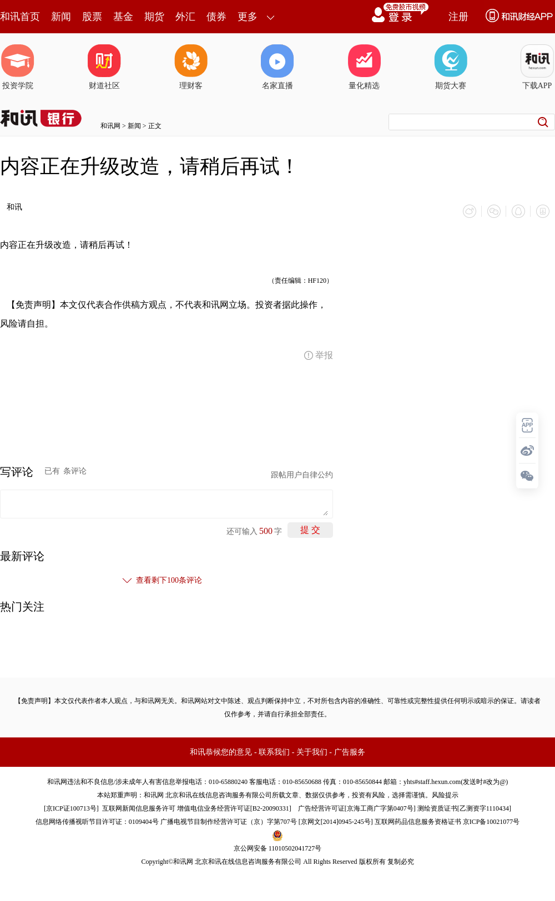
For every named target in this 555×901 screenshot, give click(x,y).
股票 (92, 16)
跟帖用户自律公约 (302, 475)
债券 (216, 16)
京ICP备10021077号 (491, 822)
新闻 (61, 16)
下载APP (537, 67)
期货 (154, 16)
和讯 (14, 207)
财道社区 (104, 67)
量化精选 (364, 67)
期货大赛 (450, 67)
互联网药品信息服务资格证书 (418, 822)
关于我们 (311, 752)
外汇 (185, 16)
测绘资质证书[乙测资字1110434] (464, 808)
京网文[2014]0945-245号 (336, 822)
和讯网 (110, 126)
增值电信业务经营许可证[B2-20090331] (234, 808)
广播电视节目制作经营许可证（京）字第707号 (228, 822)
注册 (458, 16)
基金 (123, 16)
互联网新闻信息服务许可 (138, 808)
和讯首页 (20, 16)
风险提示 (445, 795)
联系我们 (274, 752)
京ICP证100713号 (71, 808)
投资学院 (17, 67)
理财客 (191, 67)
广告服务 (349, 752)
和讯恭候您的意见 (221, 752)
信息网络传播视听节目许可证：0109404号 (97, 822)
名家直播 (277, 67)
